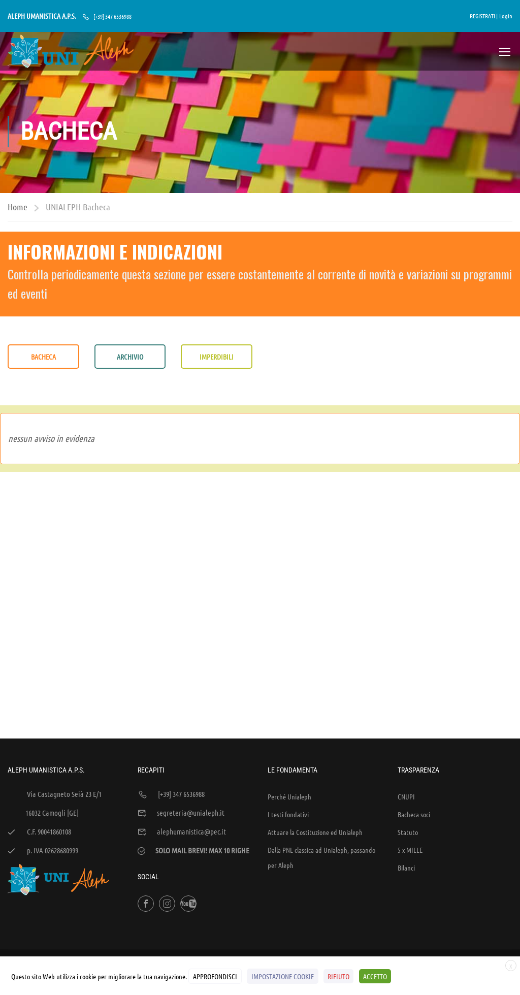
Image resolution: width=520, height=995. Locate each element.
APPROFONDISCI (215, 976)
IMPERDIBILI (217, 357)
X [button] (510, 966)
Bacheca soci (414, 744)
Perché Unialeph (289, 726)
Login (505, 16)
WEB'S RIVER (144, 902)
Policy (459, 902)
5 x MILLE (410, 779)
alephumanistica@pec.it (191, 761)
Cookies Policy (494, 902)
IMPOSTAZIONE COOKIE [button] (282, 976)
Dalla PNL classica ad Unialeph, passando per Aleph (321, 787)
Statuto (408, 761)
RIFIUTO (338, 976)
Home (17, 207)
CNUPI (406, 726)
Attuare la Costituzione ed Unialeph (315, 761)
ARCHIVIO (130, 357)
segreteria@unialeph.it (190, 742)
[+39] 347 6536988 (112, 16)
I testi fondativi (288, 744)
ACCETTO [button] (374, 976)
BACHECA (43, 357)
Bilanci (406, 797)
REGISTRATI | (484, 16)
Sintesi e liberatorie (416, 902)
